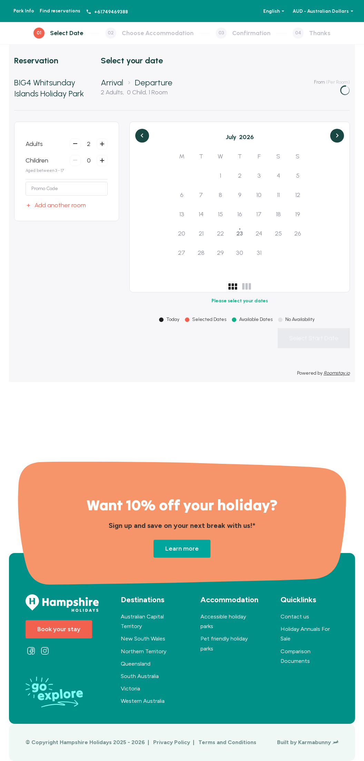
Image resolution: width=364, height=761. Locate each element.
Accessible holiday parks (223, 621)
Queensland (135, 663)
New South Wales (143, 638)
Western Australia (143, 701)
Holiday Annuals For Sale (305, 634)
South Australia (140, 676)
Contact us (295, 616)
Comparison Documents (296, 656)
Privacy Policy (172, 742)
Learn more (182, 548)
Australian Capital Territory (142, 621)
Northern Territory (143, 651)
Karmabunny (318, 742)
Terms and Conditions (227, 742)
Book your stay (58, 629)
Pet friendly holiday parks (224, 643)
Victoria (130, 688)
